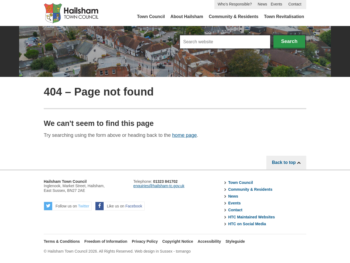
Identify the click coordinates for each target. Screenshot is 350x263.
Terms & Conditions (62, 241)
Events (276, 4)
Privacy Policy (145, 241)
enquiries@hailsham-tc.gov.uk (159, 186)
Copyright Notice (177, 241)
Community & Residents (233, 16)
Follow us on (66, 206)
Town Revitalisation (284, 16)
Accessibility (209, 241)
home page (184, 135)
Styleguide (235, 241)
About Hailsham (186, 16)
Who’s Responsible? (235, 4)
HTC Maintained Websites (251, 217)
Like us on (118, 206)
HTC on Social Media (247, 224)
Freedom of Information (105, 241)
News (262, 4)
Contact (294, 4)
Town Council (151, 16)
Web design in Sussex (153, 251)
